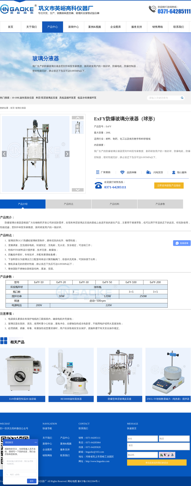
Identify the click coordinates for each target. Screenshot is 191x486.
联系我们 (178, 26)
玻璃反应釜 (83, 222)
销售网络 (157, 26)
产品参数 (160, 204)
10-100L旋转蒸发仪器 (23, 97)
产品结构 (114, 204)
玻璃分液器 (21, 108)
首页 (10, 26)
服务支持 (136, 26)
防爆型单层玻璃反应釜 (119, 399)
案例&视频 (94, 26)
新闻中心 (73, 26)
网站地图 (72, 481)
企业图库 (115, 26)
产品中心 (52, 26)
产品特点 (68, 204)
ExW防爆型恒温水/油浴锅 (22, 399)
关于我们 (31, 26)
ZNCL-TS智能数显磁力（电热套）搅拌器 (168, 399)
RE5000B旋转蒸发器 (71, 399)
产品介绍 (22, 204)
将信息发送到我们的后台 (157, 462)
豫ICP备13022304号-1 (89, 481)
